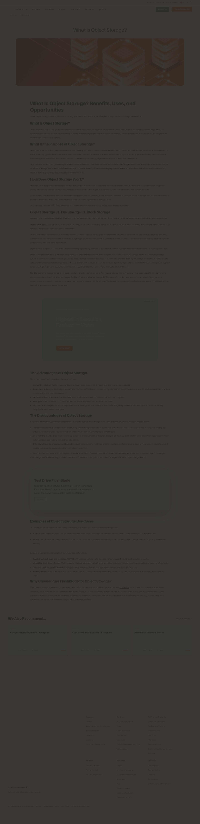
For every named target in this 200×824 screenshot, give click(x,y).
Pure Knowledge (12, 15)
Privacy (38, 821)
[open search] (191, 3)
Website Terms (48, 821)
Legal (57, 821)
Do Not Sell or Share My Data (80, 821)
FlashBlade (124, 587)
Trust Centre (65, 821)
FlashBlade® (55, 137)
